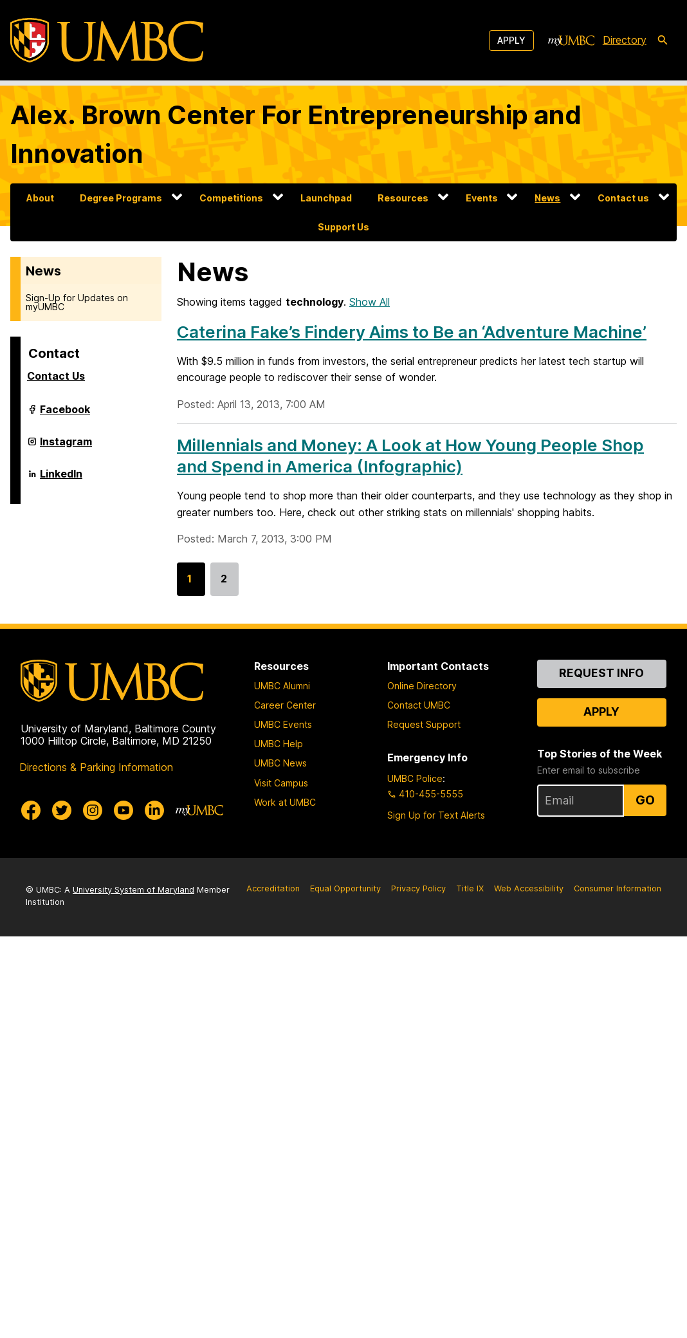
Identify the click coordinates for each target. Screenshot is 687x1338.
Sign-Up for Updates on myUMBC (77, 302)
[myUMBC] (571, 40)
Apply (511, 40)
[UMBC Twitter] (62, 810)
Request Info (601, 673)
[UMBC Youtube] (123, 810)
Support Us (343, 226)
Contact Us (56, 375)
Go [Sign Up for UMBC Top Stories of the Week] (645, 800)
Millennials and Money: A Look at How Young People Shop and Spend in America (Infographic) (410, 456)
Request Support (424, 724)
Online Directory (422, 685)
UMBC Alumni (282, 685)
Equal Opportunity (345, 888)
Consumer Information (617, 888)
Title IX (470, 888)
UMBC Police (415, 778)
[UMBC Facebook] (31, 810)
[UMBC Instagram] (92, 810)
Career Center (285, 705)
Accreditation (273, 888)
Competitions (231, 197)
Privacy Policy (418, 888)
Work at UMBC (285, 802)
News (547, 197)
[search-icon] (662, 40)
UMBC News (280, 762)
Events (482, 197)
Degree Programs (121, 197)
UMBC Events (283, 724)
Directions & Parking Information (96, 767)
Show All (369, 301)
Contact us (623, 197)
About (40, 197)
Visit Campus (281, 782)
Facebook (65, 414)
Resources (403, 197)
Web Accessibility (528, 888)
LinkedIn (61, 479)
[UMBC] (107, 40)
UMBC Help (278, 743)
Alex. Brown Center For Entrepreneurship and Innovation (296, 134)
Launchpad (326, 197)
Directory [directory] (624, 39)
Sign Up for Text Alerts (436, 815)
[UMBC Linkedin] (154, 810)
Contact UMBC (418, 705)
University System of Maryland (133, 890)
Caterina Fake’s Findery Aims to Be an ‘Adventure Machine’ (411, 332)
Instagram (66, 447)
